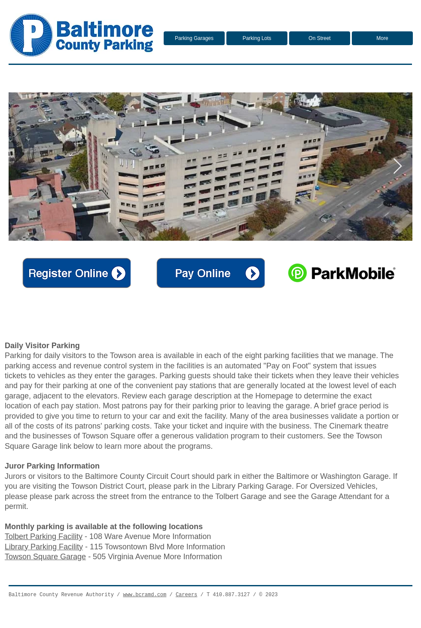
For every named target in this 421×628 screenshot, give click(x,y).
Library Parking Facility (44, 546)
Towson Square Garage (45, 556)
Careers (186, 595)
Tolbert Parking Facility (43, 536)
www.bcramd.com (144, 595)
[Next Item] (398, 166)
